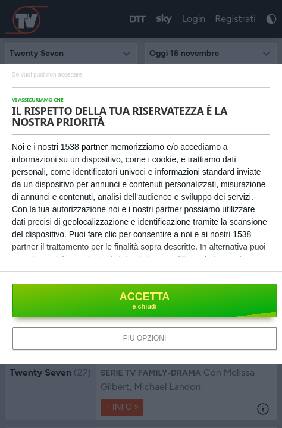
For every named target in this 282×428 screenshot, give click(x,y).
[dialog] (141, 214)
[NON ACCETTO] (47, 74)
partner (95, 147)
